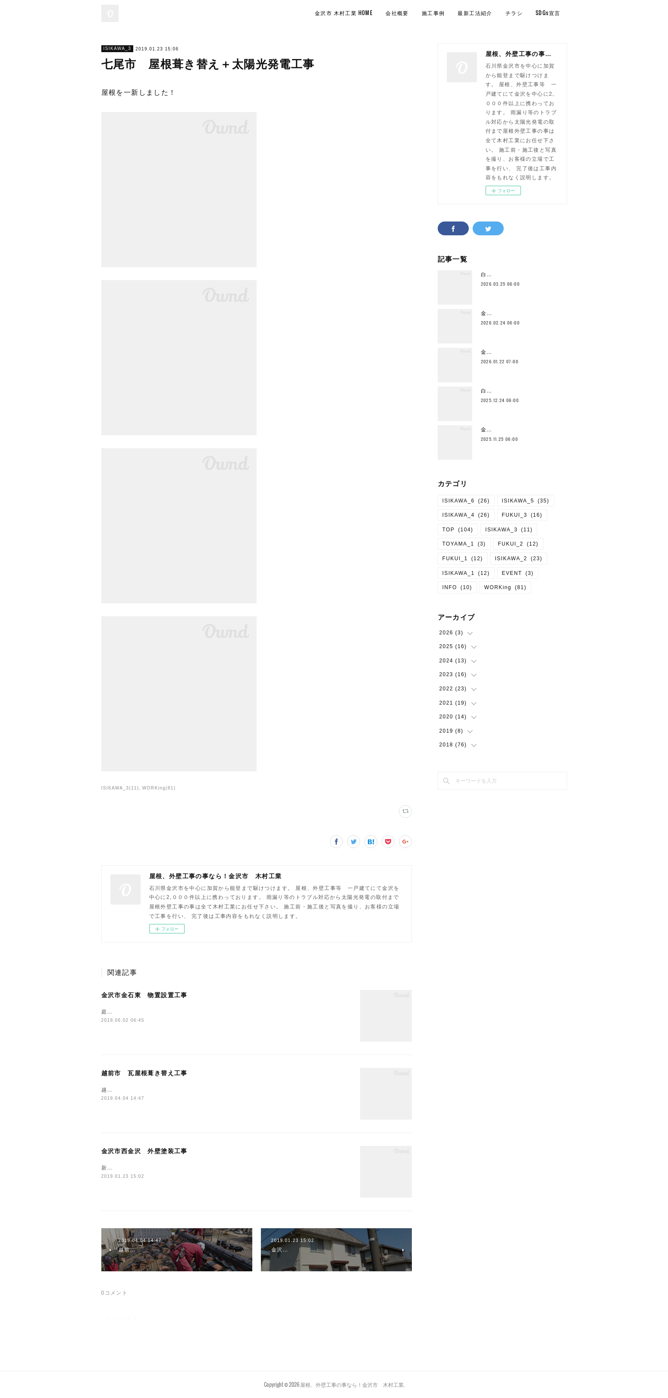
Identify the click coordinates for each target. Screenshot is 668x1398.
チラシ (514, 12)
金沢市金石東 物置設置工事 (144, 995)
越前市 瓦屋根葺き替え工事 (144, 1073)
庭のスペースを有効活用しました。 (147, 1012)
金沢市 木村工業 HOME (344, 12)
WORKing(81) (159, 788)
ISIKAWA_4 (466, 515)
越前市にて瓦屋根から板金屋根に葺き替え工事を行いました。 (182, 1090)
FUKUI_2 (518, 544)
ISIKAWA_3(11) (120, 788)
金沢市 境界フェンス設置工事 (521, 352)
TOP (458, 530)
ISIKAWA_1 (466, 573)
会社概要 (397, 12)
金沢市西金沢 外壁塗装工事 (144, 1151)
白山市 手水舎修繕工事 (512, 274)
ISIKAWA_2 (519, 558)
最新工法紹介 (475, 12)
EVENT (518, 573)
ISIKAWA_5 (525, 501)
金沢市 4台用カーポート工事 (520, 430)
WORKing (505, 587)
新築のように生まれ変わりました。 (147, 1168)
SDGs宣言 (548, 12)
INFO (457, 587)
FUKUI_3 (522, 515)
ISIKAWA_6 (466, 501)
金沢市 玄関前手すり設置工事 (521, 313)
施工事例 (433, 12)
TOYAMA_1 (464, 544)
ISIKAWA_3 (117, 48)
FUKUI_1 (462, 558)
